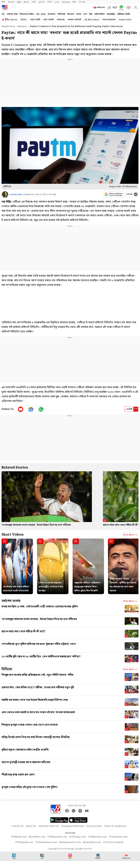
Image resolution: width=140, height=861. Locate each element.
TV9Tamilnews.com (46, 842)
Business (22, 26)
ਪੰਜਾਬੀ (49, 2)
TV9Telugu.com (77, 837)
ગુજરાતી (41, 2)
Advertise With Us (48, 826)
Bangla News (8, 26)
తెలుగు (26, 2)
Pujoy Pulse (125, 19)
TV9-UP (81, 2)
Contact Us (17, 826)
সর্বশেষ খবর (12, 14)
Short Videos (13, 534)
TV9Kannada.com (57, 837)
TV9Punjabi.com (24, 842)
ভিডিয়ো (7, 669)
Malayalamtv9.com (70, 842)
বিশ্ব (90, 14)
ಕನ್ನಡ (19, 2)
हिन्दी (4, 2)
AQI (114, 7)
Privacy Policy (94, 826)
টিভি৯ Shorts (11, 19)
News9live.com (37, 837)
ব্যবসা (78, 14)
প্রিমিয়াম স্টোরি (123, 14)
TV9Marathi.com (97, 837)
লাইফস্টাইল (99, 14)
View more (130, 535)
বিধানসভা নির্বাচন (27, 14)
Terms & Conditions (115, 826)
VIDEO (23, 19)
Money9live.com (92, 842)
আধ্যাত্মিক (111, 14)
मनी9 (74, 2)
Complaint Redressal (72, 826)
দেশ (85, 14)
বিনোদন (70, 14)
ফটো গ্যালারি (48, 19)
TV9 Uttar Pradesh (113, 842)
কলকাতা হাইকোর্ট (74, 19)
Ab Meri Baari (91, 19)
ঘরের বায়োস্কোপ (109, 19)
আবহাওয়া (61, 19)
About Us (31, 826)
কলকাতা (51, 14)
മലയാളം (66, 2)
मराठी (34, 2)
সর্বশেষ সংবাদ (11, 601)
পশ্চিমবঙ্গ (61, 14)
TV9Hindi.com (19, 837)
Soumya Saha (16, 194)
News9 (11, 2)
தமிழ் (57, 2)
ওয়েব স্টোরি (35, 19)
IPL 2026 (40, 14)
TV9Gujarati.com (118, 837)
